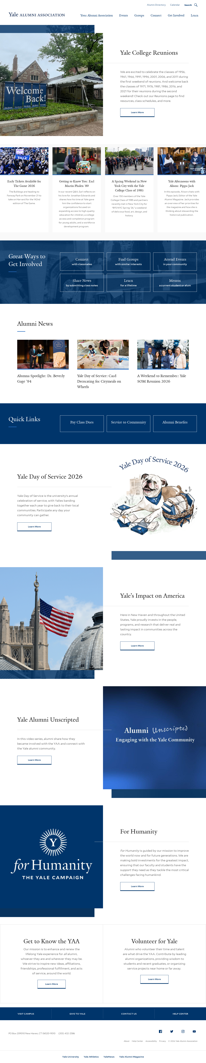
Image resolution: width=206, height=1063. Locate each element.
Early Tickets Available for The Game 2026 (24, 183)
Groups (139, 15)
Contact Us (129, 1013)
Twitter (172, 1031)
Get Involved (176, 15)
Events (123, 15)
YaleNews (108, 1056)
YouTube (195, 1031)
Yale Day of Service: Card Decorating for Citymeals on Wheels (99, 381)
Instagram (183, 1031)
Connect (156, 15)
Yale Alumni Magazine (131, 1056)
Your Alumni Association (96, 15)
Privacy (162, 1041)
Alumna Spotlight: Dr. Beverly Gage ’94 (41, 379)
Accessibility (151, 1041)
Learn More (142, 113)
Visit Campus (26, 1013)
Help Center (180, 1013)
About (126, 1041)
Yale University (70, 1056)
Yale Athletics (91, 1056)
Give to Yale (77, 1013)
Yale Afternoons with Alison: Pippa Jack (181, 183)
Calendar (175, 5)
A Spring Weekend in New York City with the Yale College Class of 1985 (129, 185)
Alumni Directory (156, 5)
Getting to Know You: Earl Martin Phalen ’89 (76, 183)
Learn (194, 15)
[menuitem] (160, 1031)
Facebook (161, 1031)
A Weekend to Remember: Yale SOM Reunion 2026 (161, 379)
